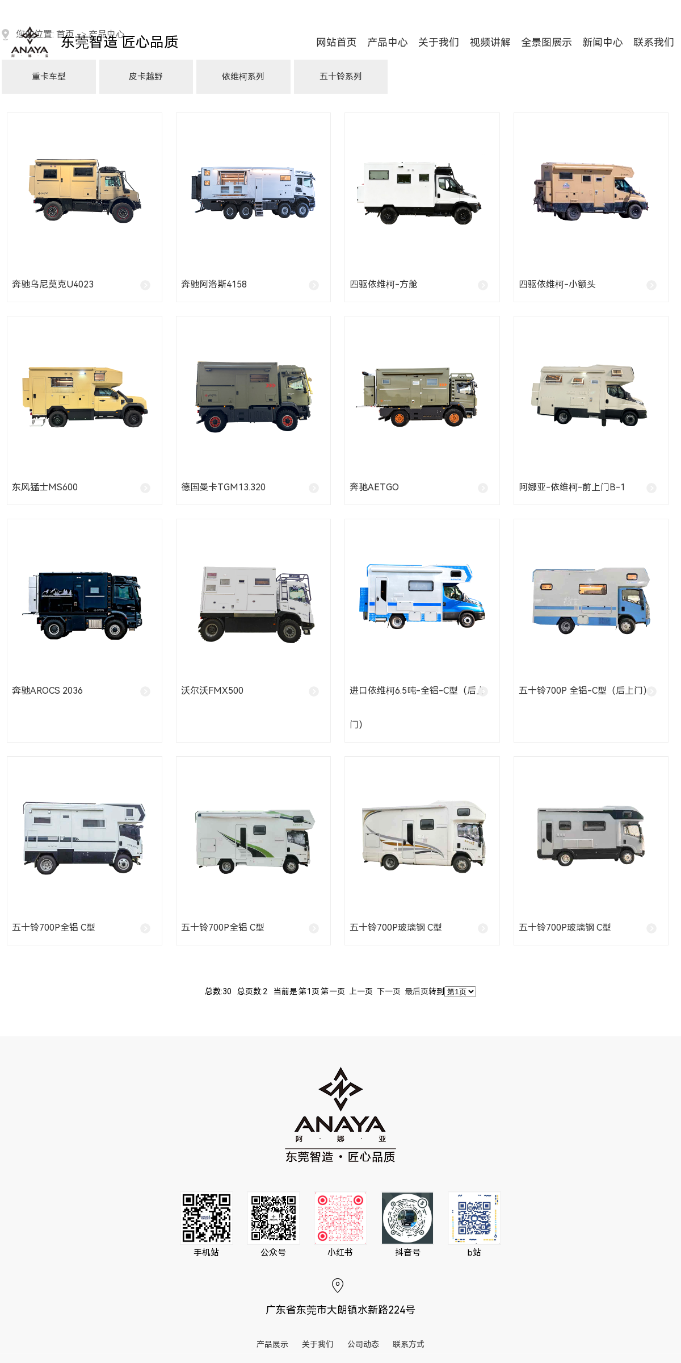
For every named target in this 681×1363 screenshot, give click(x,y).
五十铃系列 (341, 77)
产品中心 (387, 42)
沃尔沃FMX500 (212, 690)
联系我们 (653, 42)
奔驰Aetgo (374, 487)
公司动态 (363, 1344)
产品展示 (272, 1344)
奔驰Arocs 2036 (47, 690)
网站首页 (336, 42)
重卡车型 (49, 77)
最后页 (416, 991)
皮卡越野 (146, 77)
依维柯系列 (243, 77)
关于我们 (438, 42)
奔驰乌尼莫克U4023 (53, 284)
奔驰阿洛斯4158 (214, 284)
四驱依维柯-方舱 (384, 284)
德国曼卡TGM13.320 (223, 487)
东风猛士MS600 (45, 487)
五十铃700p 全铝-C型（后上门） (585, 690)
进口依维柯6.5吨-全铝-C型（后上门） (417, 707)
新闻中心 (602, 42)
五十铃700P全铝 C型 (53, 927)
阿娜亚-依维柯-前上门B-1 (572, 487)
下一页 (389, 991)
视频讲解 (490, 42)
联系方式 (408, 1344)
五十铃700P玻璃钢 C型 (396, 927)
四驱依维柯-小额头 (557, 284)
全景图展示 (546, 42)
